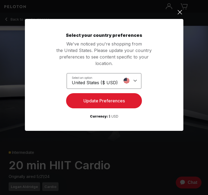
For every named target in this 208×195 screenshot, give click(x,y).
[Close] (104, 12)
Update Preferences (104, 100)
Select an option (82, 77)
